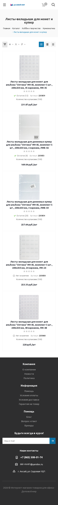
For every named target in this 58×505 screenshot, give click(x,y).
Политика (29, 378)
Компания (29, 364)
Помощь (29, 391)
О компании (29, 369)
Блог (29, 417)
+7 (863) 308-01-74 (31, 457)
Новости (29, 374)
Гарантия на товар (29, 404)
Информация (29, 385)
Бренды (29, 425)
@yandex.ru (36, 464)
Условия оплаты (29, 395)
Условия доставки (29, 399)
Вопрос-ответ (29, 421)
